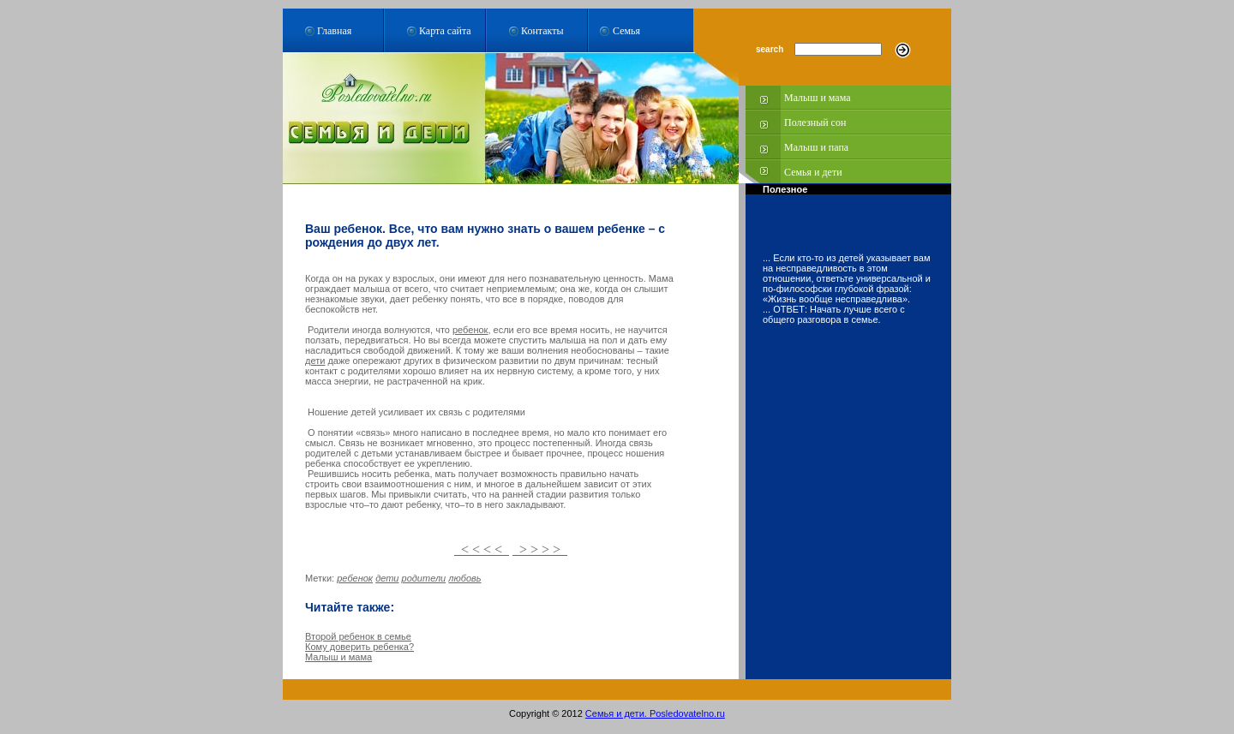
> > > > (539, 549)
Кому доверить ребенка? (359, 647)
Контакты (542, 31)
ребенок (470, 330)
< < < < (481, 549)
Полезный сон (815, 122)
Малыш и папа (816, 147)
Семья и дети (813, 172)
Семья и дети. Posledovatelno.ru (655, 713)
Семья (626, 31)
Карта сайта (445, 31)
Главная (334, 31)
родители (424, 578)
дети (315, 360)
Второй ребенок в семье (358, 636)
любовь (464, 578)
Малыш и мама (817, 98)
